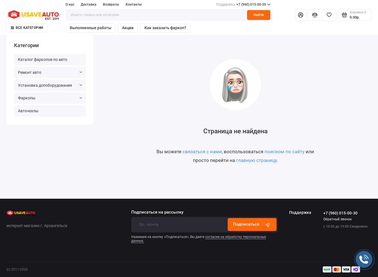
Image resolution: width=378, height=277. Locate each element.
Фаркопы (50, 98)
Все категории (27, 28)
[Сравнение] (315, 15)
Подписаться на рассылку (157, 212)
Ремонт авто (50, 72)
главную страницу (256, 160)
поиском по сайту (284, 151)
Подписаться (252, 224)
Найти (258, 15)
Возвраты (111, 4)
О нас (70, 4)
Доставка (88, 4)
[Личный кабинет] (300, 15)
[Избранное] (329, 15)
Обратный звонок (337, 219)
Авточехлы (28, 111)
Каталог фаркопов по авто (42, 59)
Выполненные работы (90, 28)
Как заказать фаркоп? (165, 28)
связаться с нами (202, 151)
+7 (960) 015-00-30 (243, 4)
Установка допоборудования (50, 85)
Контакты (134, 4)
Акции (127, 28)
